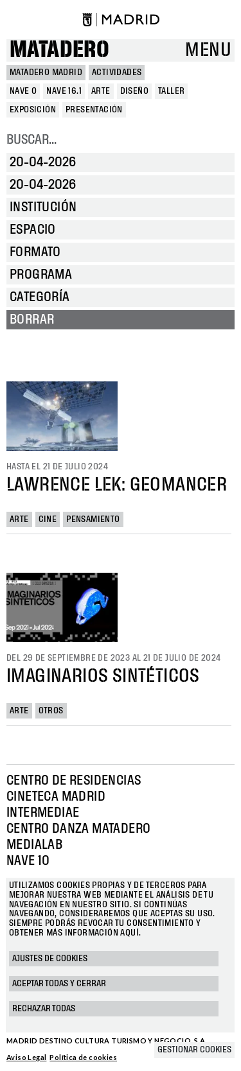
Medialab (34, 845)
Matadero (59, 50)
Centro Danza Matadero (78, 829)
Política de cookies (83, 1057)
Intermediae (42, 812)
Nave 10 (28, 861)
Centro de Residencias (73, 780)
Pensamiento (93, 519)
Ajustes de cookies (49, 958)
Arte (19, 519)
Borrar (32, 319)
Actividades (116, 72)
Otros (51, 710)
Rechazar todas (43, 1008)
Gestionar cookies (194, 1049)
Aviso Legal (26, 1057)
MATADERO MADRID (46, 72)
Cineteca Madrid (55, 796)
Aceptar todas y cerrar (59, 983)
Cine (48, 519)
